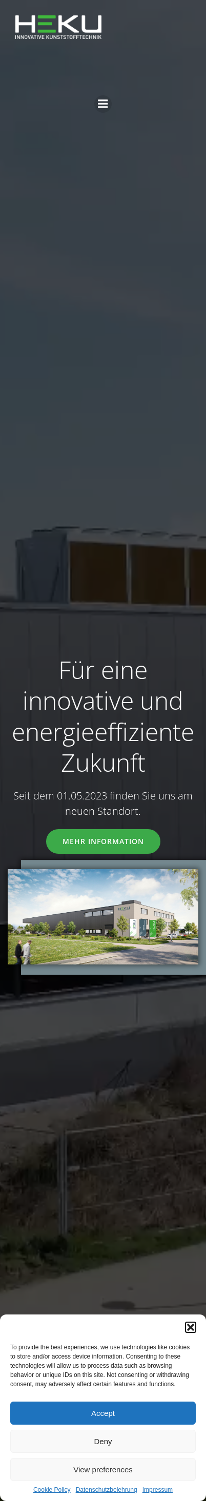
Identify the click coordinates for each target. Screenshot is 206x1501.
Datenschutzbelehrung (106, 1489)
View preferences (103, 1469)
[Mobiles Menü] (103, 104)
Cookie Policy (52, 1489)
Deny (103, 1441)
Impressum (157, 1489)
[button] (191, 1327)
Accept (103, 1413)
